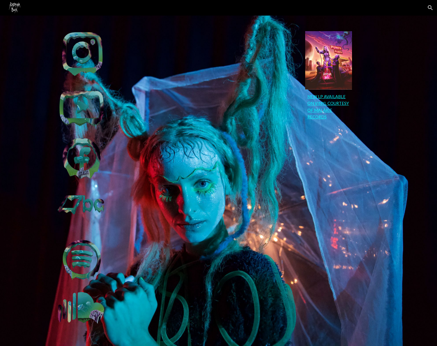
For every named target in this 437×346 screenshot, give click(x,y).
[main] (328, 107)
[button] (430, 7)
